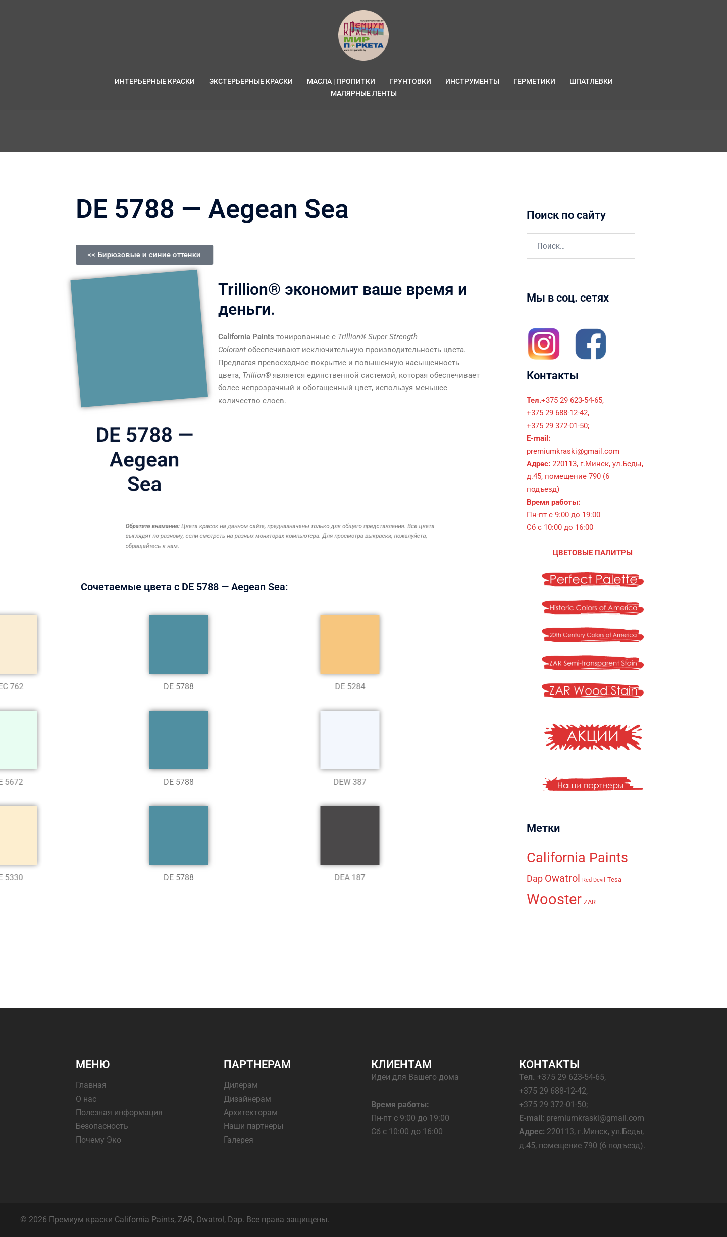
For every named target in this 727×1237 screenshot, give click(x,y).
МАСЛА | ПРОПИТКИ (341, 81)
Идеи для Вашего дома (415, 1077)
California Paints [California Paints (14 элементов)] (577, 858)
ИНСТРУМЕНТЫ (472, 81)
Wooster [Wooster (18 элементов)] (554, 899)
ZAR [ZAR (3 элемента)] (590, 902)
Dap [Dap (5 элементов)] (535, 879)
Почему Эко (98, 1140)
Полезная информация (119, 1112)
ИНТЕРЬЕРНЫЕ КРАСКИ (155, 81)
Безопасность (102, 1126)
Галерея (238, 1140)
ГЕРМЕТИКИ (534, 81)
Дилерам (241, 1085)
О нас (86, 1099)
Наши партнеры (253, 1126)
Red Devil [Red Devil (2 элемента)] (593, 880)
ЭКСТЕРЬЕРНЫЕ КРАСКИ (251, 81)
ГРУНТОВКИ (410, 81)
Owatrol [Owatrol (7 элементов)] (562, 878)
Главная (91, 1085)
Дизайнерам (247, 1099)
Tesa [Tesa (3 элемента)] (614, 879)
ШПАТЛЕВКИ (591, 81)
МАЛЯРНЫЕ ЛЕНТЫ (364, 93)
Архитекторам (251, 1112)
